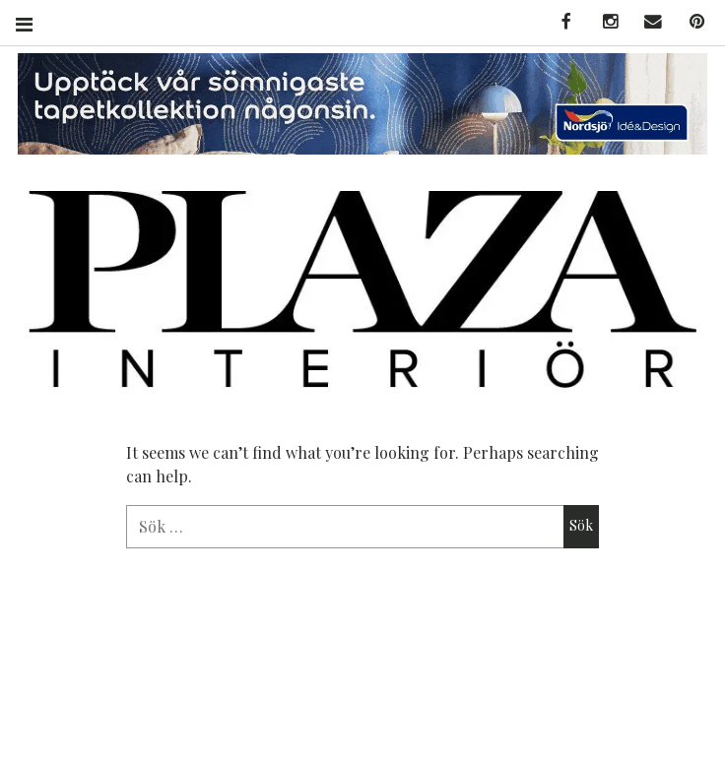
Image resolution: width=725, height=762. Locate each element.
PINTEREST (689, 22)
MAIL (646, 22)
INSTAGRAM (603, 22)
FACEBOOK (559, 22)
